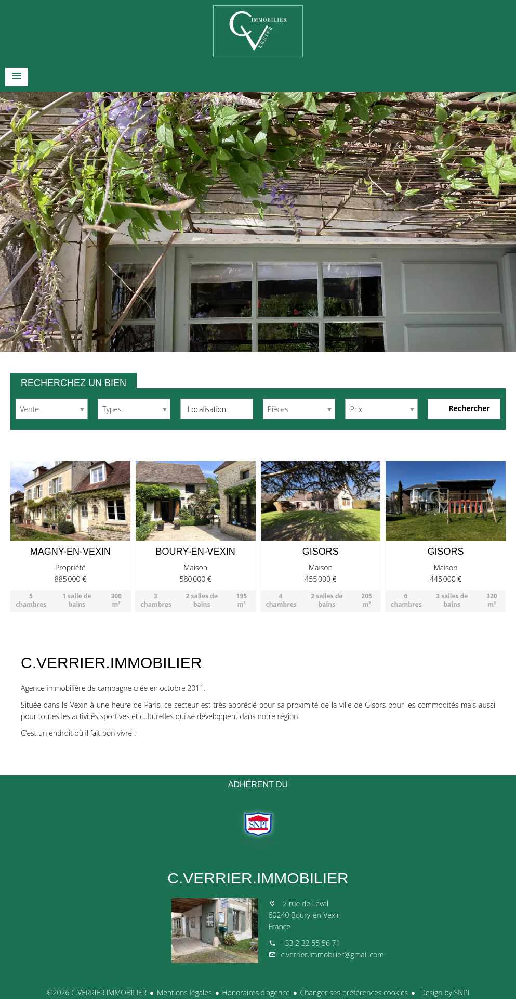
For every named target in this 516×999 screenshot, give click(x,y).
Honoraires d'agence (256, 992)
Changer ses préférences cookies (354, 992)
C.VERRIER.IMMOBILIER (257, 878)
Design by (443, 992)
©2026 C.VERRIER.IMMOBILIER (97, 992)
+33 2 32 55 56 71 (310, 943)
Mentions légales (184, 992)
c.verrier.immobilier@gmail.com (332, 954)
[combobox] (52, 409)
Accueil (258, 31)
